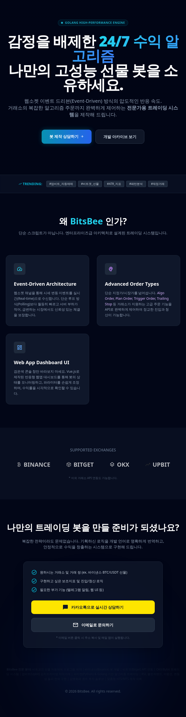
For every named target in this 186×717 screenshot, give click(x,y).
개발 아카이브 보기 (119, 136)
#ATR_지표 (114, 184)
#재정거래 (158, 184)
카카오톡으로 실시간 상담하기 (93, 607)
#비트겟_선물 (90, 184)
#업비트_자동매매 (61, 184)
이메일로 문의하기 (93, 625)
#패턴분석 (136, 184)
